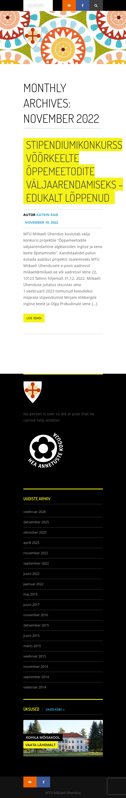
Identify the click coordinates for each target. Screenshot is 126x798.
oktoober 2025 (34, 532)
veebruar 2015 (34, 656)
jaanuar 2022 (33, 584)
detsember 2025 (36, 522)
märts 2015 (32, 646)
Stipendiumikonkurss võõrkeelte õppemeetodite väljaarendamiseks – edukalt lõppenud (74, 171)
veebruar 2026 (34, 512)
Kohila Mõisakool (43, 737)
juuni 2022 (31, 573)
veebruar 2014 (34, 687)
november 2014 (35, 666)
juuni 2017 (31, 604)
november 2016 (35, 615)
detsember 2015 (36, 625)
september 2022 (36, 563)
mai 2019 (30, 594)
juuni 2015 (31, 635)
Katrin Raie (40, 215)
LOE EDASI (34, 318)
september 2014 (36, 677)
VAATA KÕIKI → (55, 709)
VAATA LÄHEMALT (40, 744)
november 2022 (35, 553)
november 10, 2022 (40, 222)
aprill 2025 (31, 542)
